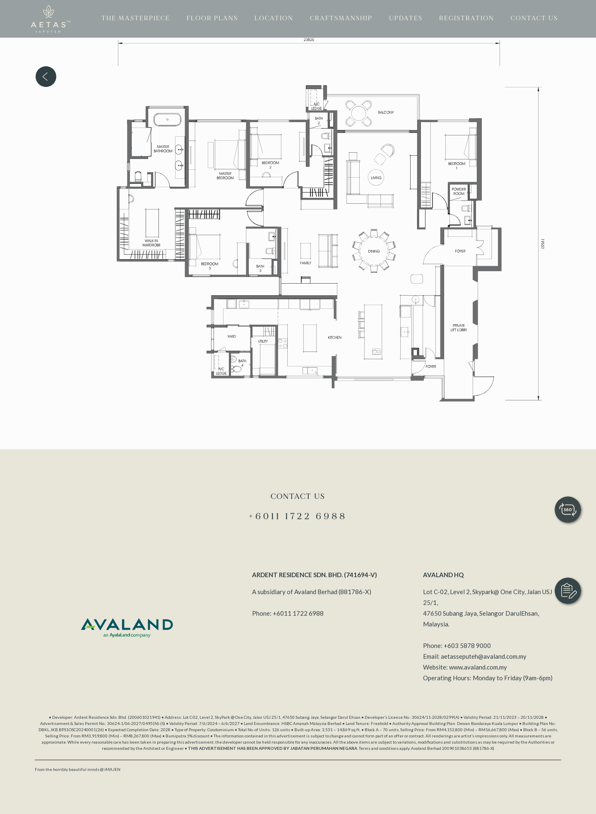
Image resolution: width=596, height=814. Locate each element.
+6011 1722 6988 (298, 613)
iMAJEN (112, 769)
